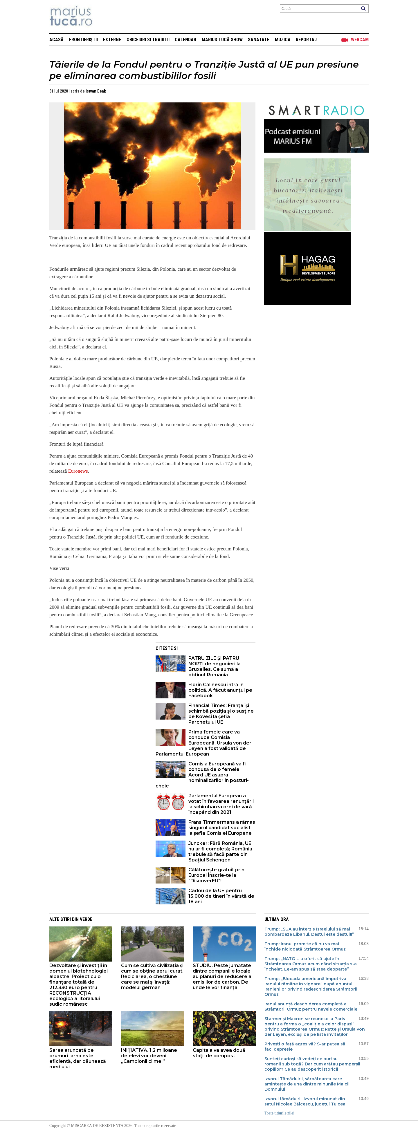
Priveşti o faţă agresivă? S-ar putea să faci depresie (304, 1046)
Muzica (283, 39)
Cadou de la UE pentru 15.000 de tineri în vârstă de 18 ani (221, 896)
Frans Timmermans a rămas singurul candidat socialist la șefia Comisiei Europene (221, 827)
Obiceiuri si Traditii (148, 39)
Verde (86, 919)
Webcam (360, 39)
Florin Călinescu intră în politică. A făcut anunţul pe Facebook (220, 690)
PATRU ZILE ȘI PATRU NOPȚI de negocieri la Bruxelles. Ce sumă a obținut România (214, 666)
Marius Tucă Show (222, 39)
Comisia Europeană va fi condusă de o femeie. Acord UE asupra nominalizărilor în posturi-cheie (202, 775)
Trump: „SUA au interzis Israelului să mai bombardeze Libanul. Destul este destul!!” (309, 931)
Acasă (56, 39)
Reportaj (306, 39)
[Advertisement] (98, 683)
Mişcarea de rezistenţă (102, 16)
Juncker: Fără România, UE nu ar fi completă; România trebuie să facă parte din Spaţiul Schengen (220, 852)
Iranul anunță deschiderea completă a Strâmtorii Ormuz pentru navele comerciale (310, 1006)
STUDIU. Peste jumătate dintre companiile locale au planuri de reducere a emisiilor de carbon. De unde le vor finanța (222, 976)
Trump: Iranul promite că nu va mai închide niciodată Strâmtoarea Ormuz (305, 946)
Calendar (185, 39)
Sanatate (258, 39)
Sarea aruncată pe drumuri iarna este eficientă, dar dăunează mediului (77, 1058)
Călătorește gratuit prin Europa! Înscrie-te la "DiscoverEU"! (216, 875)
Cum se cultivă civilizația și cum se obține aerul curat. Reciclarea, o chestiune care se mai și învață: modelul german (152, 976)
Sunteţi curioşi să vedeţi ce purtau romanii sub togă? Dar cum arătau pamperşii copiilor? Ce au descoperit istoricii (312, 1064)
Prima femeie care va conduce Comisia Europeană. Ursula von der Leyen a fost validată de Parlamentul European (203, 743)
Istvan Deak (96, 91)
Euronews (78, 471)
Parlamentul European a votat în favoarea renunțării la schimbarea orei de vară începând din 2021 (221, 804)
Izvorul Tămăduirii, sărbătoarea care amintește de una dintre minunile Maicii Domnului (306, 1084)
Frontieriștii (83, 39)
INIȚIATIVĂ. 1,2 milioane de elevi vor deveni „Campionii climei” (149, 1055)
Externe (112, 39)
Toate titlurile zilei (279, 1113)
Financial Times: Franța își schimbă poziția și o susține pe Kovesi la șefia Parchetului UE (221, 714)
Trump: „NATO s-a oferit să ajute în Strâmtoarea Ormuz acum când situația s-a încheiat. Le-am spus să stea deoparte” (310, 964)
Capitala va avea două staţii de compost (219, 1052)
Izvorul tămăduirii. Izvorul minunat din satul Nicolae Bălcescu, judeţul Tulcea (304, 1101)
